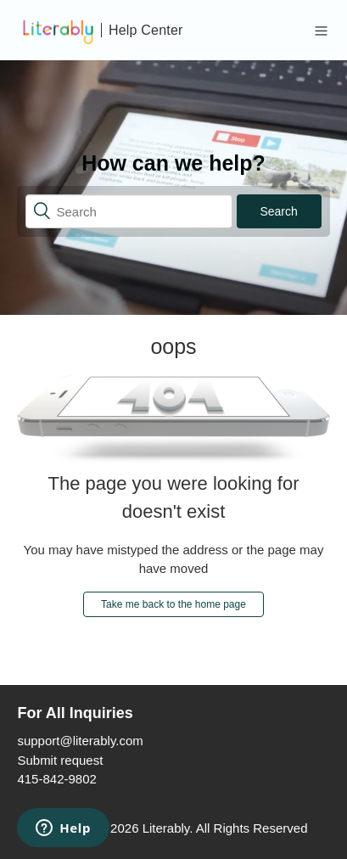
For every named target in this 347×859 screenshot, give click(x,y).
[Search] (128, 211)
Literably (166, 828)
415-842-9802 (56, 779)
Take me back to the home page (173, 604)
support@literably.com (80, 740)
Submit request (60, 760)
